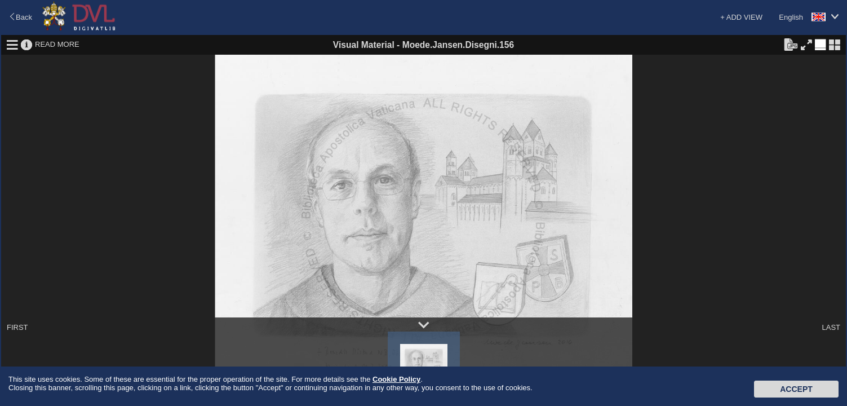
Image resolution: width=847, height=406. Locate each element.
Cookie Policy (396, 379)
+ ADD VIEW (741, 17)
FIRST (17, 327)
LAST (831, 327)
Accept (796, 389)
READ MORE (57, 44)
